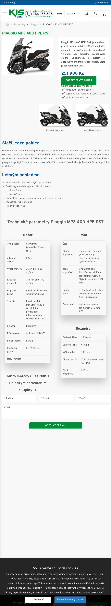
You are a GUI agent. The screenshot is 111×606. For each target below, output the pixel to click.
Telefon (82, 398)
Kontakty (71, 14)
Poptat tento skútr (79, 80)
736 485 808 (43, 14)
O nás (59, 14)
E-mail (45, 398)
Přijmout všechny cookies (70, 599)
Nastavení (38, 599)
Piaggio (34, 25)
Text (7, 407)
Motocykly (10, 2)
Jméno (8, 398)
